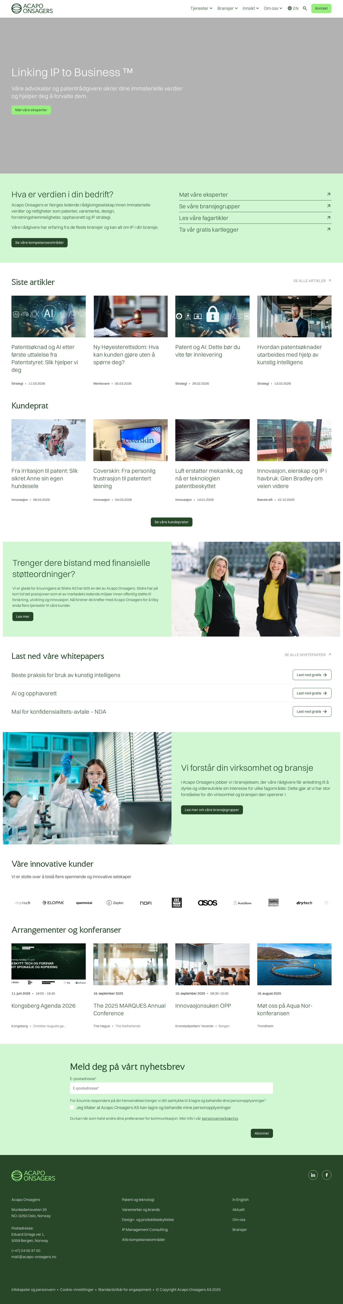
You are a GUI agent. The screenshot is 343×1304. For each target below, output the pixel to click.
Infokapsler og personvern (33, 1289)
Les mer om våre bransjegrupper (212, 809)
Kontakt (321, 8)
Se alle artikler (309, 280)
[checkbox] (171, 1108)
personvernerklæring (220, 1118)
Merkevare (101, 383)
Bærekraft (264, 500)
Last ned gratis (312, 675)
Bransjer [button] (228, 8)
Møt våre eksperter (31, 110)
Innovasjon (19, 500)
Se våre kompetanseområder (39, 242)
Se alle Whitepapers (305, 654)
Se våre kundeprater (172, 522)
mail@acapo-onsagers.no (33, 1256)
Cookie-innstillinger (77, 1289)
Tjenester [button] (202, 8)
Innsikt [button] (251, 8)
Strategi (17, 383)
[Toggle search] (305, 8)
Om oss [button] (273, 8)
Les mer (23, 616)
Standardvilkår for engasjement (124, 1289)
